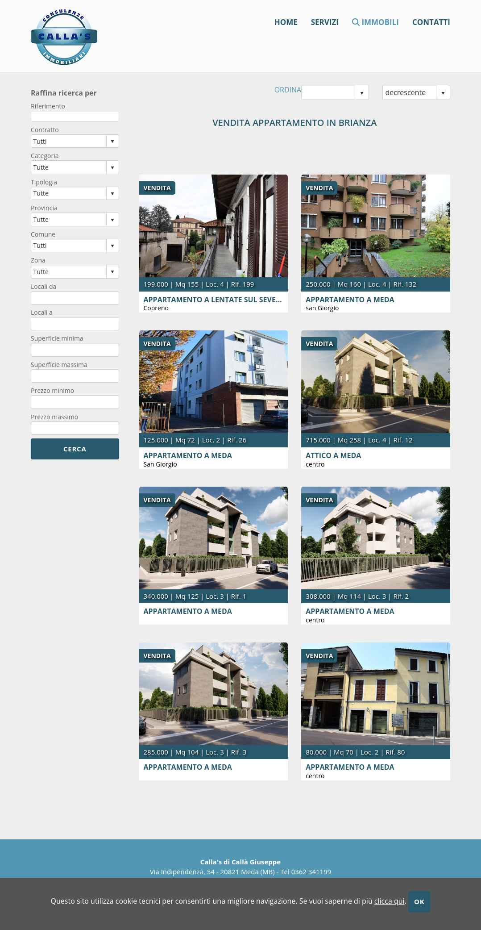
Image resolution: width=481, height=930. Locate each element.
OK (419, 901)
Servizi (325, 22)
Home (286, 22)
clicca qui (389, 901)
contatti (431, 22)
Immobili (375, 22)
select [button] (361, 93)
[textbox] (75, 116)
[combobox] (328, 92)
